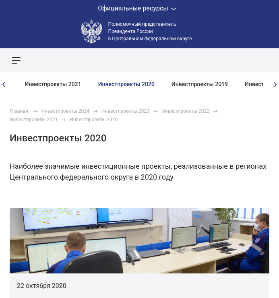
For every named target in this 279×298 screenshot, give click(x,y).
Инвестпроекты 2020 (126, 84)
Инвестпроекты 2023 (125, 111)
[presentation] (4, 84)
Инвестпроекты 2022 (185, 111)
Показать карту (249, 60)
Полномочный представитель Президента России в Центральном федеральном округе (150, 31)
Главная (19, 111)
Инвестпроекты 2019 (200, 84)
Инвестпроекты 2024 (65, 111)
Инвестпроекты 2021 (53, 84)
